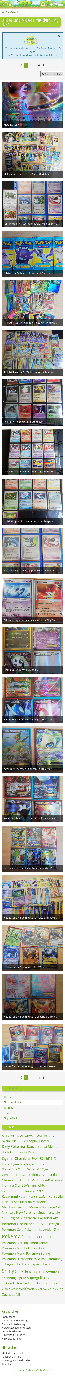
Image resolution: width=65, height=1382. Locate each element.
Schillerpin (31, 1264)
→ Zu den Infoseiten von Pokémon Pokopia (33, 55)
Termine (8, 1107)
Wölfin (32, 1289)
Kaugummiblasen (15, 1196)
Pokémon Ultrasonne (17, 1259)
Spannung (9, 1278)
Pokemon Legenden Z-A (41, 1229)
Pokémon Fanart (36, 1243)
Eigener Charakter (16, 1158)
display (22, 1152)
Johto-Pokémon (13, 1191)
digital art (9, 1152)
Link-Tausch (10, 1202)
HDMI (32, 1180)
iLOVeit (26, 1185)
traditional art (33, 1283)
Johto (41, 1185)
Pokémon (13, 1236)
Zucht (6, 1294)
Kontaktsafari (38, 1196)
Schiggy (7, 1264)
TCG (47, 1277)
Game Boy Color (14, 1169)
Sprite (22, 1278)
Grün (23, 1180)
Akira (5, 1135)
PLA (40, 1224)
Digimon (54, 1146)
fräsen (42, 1164)
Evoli (35, 1158)
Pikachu (30, 1224)
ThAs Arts (9, 1283)
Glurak (6, 1180)
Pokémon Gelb (12, 1248)
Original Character (22, 1218)
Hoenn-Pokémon (49, 1180)
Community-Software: (32, 1369)
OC (4, 1218)
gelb (47, 1169)
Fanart (50, 1158)
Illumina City (11, 1185)
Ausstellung (45, 1135)
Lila (60, 1196)
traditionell (52, 1283)
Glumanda (49, 1175)
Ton (19, 1283)
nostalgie (53, 1212)
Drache (33, 1152)
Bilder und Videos (14, 1102)
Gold (15, 1180)
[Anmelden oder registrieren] (51, 4)
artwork (30, 1135)
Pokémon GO (34, 1248)
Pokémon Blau (12, 1243)
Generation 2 (31, 1175)
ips (34, 1185)
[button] (60, 4)
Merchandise (11, 1207)
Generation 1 (11, 1175)
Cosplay (32, 1141)
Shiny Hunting (25, 1271)
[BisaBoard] (8, 4)
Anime (14, 1135)
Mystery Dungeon (42, 1207)
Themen (8, 1097)
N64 (59, 1207)
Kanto (29, 1191)
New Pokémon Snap (31, 1212)
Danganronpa (37, 1146)
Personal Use (12, 1224)
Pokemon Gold (13, 1229)
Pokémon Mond (13, 1253)
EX (41, 1158)
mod (25, 1207)
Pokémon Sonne (38, 1253)
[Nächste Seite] (43, 65)
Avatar (6, 1141)
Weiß (14, 1289)
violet (6, 1289)
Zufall (16, 1295)
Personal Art (48, 1218)
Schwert (45, 1264)
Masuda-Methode (33, 1202)
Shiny (8, 1270)
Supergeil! (35, 1277)
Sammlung (54, 1259)
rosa (37, 1259)
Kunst (53, 1196)
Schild (18, 1264)
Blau (15, 1141)
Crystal (44, 1141)
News (7, 1113)
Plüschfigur (52, 1224)
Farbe (6, 1164)
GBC (40, 1169)
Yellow (42, 1289)
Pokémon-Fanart (37, 1236)
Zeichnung (55, 1289)
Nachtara (8, 1212)
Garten (31, 1169)
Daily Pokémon (14, 1146)
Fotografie (30, 1164)
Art (22, 1135)
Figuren (16, 1164)
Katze (39, 1191)
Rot (43, 1259)
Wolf (22, 1288)
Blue (22, 1141)
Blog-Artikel (10, 1118)
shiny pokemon (47, 1271)
